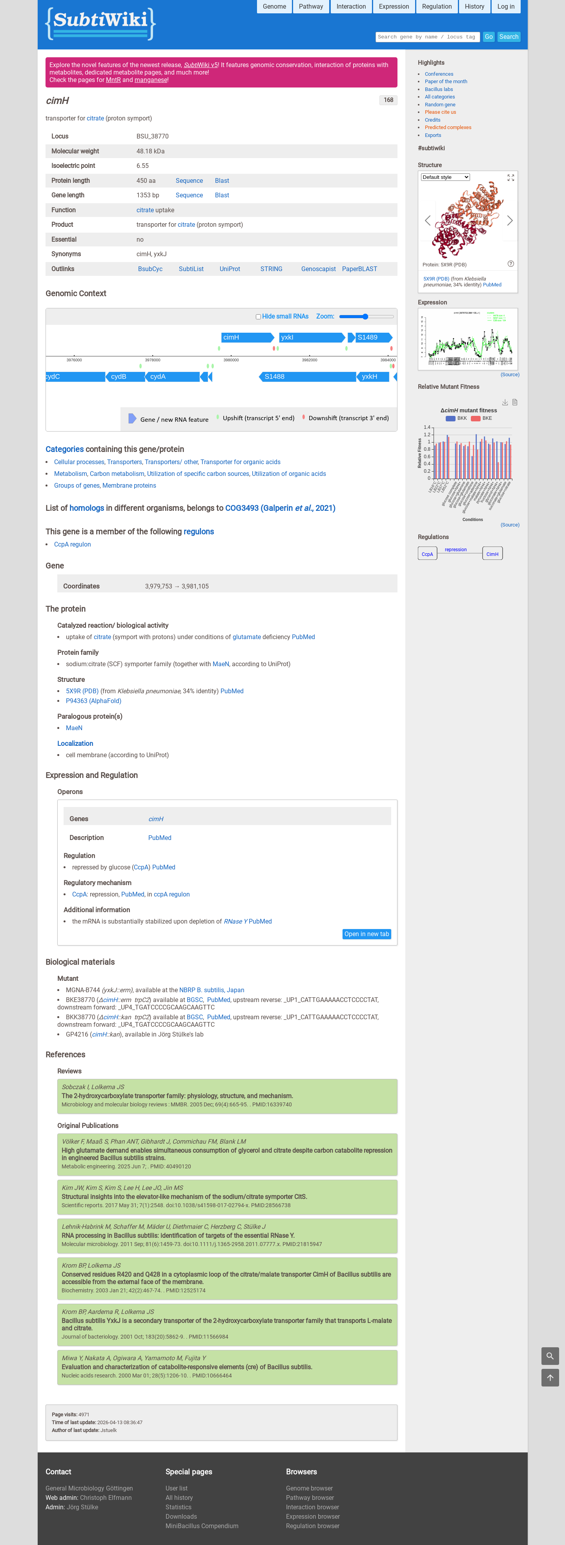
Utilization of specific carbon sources (198, 473)
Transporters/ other (171, 462)
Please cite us (440, 112)
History (475, 6)
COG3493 (243, 508)
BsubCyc (150, 269)
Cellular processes (79, 462)
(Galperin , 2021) (298, 508)
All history (179, 1497)
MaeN (221, 664)
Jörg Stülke (82, 1507)
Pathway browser (310, 1497)
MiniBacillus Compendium (202, 1526)
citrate (95, 118)
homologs (86, 508)
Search (509, 36)
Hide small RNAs (285, 316)
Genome (274, 6)
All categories (440, 97)
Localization (75, 743)
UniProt (230, 269)
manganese (151, 80)
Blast (222, 180)
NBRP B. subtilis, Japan (211, 990)
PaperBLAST (359, 269)
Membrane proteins (129, 485)
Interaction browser (312, 1507)
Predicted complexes (448, 127)
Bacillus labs (439, 89)
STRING (271, 269)
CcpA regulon (72, 544)
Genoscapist (318, 269)
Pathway (311, 6)
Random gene (440, 104)
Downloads (181, 1516)
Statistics (178, 1507)
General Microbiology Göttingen (89, 1488)
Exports (433, 135)
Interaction (351, 6)
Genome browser (309, 1488)
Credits (433, 120)
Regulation (437, 6)
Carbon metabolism (117, 473)
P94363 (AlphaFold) (94, 701)
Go (489, 36)
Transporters (124, 462)
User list (177, 1488)
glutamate (247, 637)
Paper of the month (446, 81)
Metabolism (70, 473)
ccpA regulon (172, 894)
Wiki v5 (201, 65)
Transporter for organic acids (240, 462)
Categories (65, 449)
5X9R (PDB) (82, 691)
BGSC (195, 1000)
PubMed (303, 637)
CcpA (141, 867)
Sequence (189, 180)
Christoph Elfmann (106, 1497)
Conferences (439, 74)
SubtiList (191, 269)
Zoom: (325, 316)
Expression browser (313, 1516)
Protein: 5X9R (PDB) (445, 265)
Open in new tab (366, 934)
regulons (199, 531)
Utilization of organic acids (289, 473)
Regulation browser (312, 1526)
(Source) (510, 374)
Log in (506, 6)
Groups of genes (77, 485)
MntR (113, 80)
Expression (394, 6)
